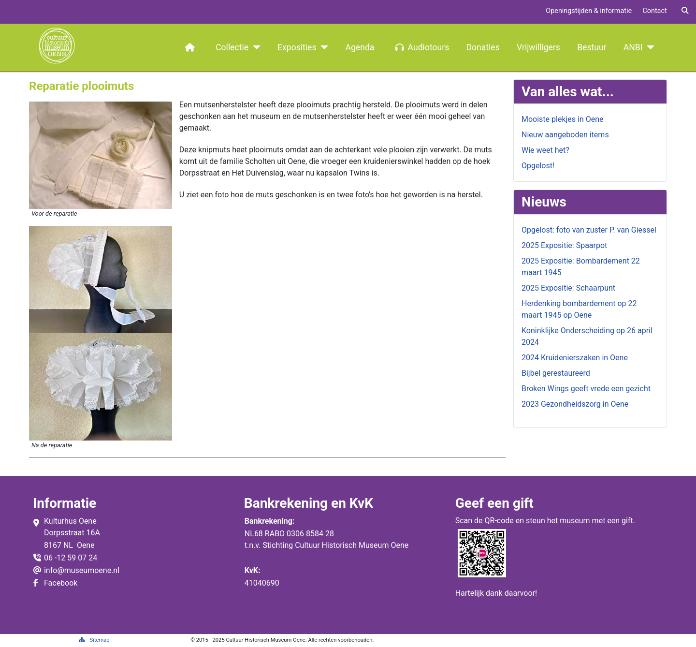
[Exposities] (323, 47)
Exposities (296, 47)
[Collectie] (254, 47)
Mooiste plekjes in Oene (563, 119)
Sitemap (94, 640)
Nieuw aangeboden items (565, 134)
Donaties (482, 47)
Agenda (360, 47)
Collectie (232, 47)
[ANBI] (649, 47)
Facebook (60, 583)
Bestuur (592, 47)
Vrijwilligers (538, 47)
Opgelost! (538, 165)
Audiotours (421, 47)
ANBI (633, 47)
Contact (654, 11)
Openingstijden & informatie (589, 11)
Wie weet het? (545, 150)
